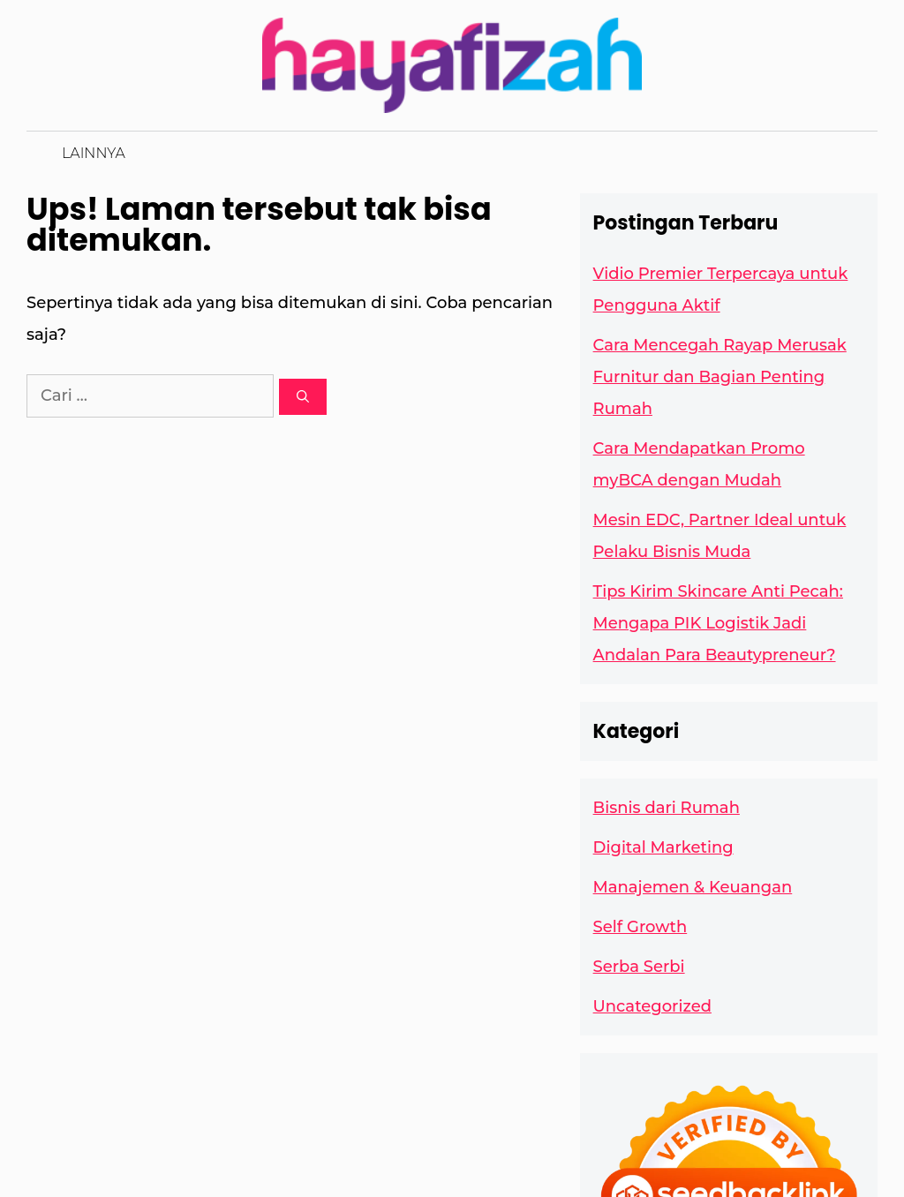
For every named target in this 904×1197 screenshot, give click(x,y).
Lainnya (93, 153)
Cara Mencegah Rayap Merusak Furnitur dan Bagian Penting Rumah (720, 376)
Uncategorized (652, 1006)
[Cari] (303, 397)
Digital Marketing (663, 847)
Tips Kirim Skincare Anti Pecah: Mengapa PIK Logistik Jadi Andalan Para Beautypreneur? (718, 623)
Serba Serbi (639, 966)
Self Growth (640, 927)
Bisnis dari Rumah (666, 807)
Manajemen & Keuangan (693, 887)
